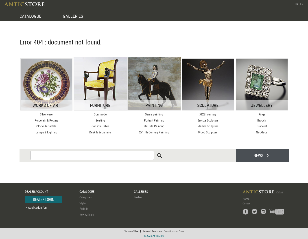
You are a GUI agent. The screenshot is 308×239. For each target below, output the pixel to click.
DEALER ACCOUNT (36, 191)
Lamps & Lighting (46, 132)
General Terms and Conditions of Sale (163, 231)
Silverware (46, 114)
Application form (38, 207)
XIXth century (207, 114)
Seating (100, 120)
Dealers (138, 197)
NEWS (258, 155)
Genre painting (154, 114)
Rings (261, 114)
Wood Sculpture (208, 132)
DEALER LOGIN (43, 199)
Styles (82, 203)
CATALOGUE (30, 16)
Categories (85, 197)
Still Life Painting (154, 126)
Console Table (100, 126)
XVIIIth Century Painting (154, 132)
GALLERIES (73, 16)
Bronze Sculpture (207, 120)
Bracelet (262, 126)
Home (245, 199)
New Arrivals (86, 214)
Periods (83, 209)
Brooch (261, 120)
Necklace (261, 132)
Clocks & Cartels (46, 126)
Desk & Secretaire (100, 132)
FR (296, 4)
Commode (100, 114)
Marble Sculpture (207, 126)
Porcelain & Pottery (46, 120)
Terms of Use (131, 231)
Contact (246, 203)
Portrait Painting (154, 120)
